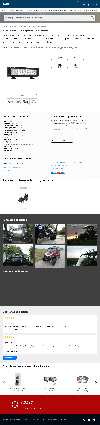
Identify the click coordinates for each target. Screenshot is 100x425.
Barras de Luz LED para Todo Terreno (36, 26)
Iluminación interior (62, 10)
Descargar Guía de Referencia (59, 162)
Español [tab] (11, 163)
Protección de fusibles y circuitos (38, 10)
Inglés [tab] (5, 163)
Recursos (38, 4)
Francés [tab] (24, 163)
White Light (5, 10)
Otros (81, 10)
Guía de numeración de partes (59, 165)
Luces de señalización (14, 10)
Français (86, 2)
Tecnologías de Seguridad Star (90, 10)
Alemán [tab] (18, 163)
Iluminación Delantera (18, 26)
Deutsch (94, 2)
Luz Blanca (8, 26)
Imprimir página (78, 162)
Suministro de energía (52, 10)
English (77, 2)
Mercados (27, 4)
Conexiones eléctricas (73, 10)
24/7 (70, 5)
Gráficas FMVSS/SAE (57, 168)
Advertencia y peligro (25, 10)
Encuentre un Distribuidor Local (61, 141)
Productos (15, 4)
